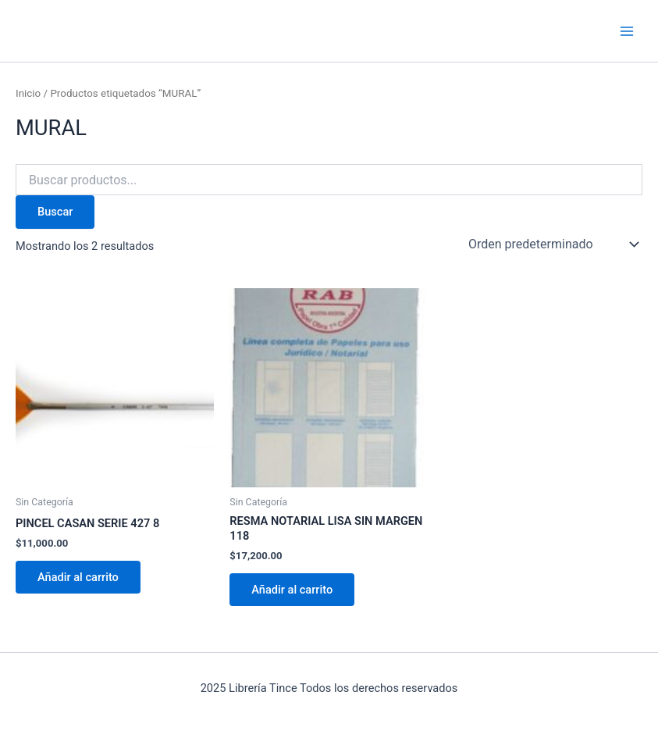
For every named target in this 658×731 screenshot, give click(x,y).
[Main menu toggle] (626, 30)
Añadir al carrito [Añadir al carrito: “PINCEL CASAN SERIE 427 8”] (78, 577)
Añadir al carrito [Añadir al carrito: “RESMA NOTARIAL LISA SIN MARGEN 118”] (292, 590)
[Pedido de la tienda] (552, 244)
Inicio (28, 93)
